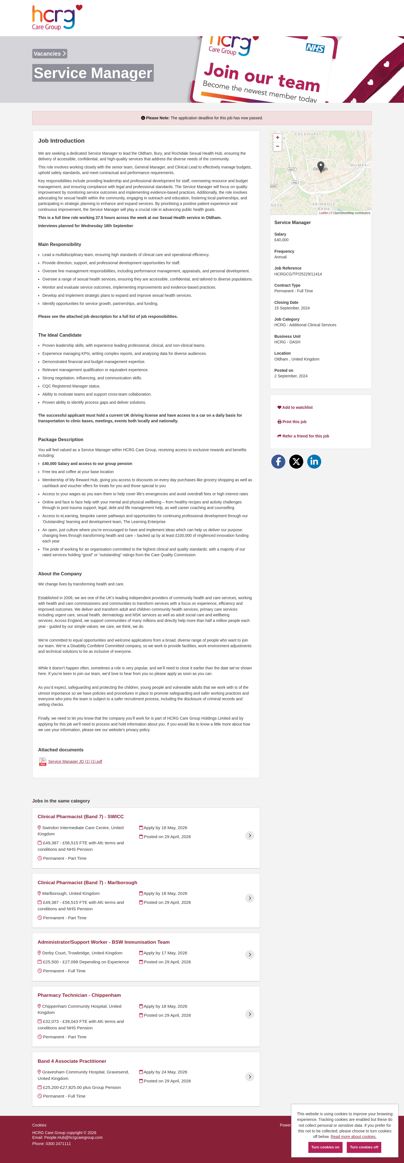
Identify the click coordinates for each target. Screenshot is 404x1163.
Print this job (291, 421)
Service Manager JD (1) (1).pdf (75, 761)
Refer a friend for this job (303, 436)
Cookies (39, 1125)
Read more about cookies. (354, 1136)
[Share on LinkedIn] (314, 462)
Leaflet (323, 213)
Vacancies (50, 54)
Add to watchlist (295, 407)
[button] (320, 167)
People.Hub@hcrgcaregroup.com (73, 1137)
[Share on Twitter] (296, 462)
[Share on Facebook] (278, 462)
